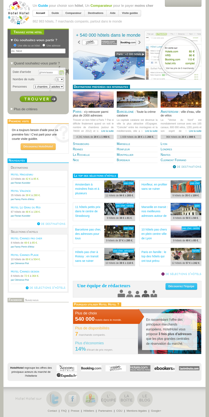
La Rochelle (81, 154)
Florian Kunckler (22, 183)
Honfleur (123, 149)
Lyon (164, 144)
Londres (166, 149)
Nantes (165, 154)
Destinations (95, 13)
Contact (52, 410)
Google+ (156, 410)
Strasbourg (81, 144)
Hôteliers (88, 410)
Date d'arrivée (22, 71)
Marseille (123, 144)
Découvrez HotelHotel (38, 146)
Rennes (78, 149)
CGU (119, 410)
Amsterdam (181, 113)
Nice (76, 160)
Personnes (20, 86)
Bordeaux (123, 160)
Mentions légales (137, 410)
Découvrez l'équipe (181, 286)
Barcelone (136, 113)
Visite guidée (130, 13)
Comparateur (101, 5)
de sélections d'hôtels (181, 274)
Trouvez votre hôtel (28, 32)
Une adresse (53, 45)
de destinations (187, 166)
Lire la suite (107, 131)
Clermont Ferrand (173, 160)
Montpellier (125, 154)
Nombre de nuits (23, 79)
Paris (90, 113)
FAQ (64, 410)
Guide (43, 5)
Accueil (40, 13)
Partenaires (105, 410)
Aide (112, 13)
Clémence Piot (21, 263)
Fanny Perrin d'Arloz (24, 199)
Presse (75, 410)
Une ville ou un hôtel (29, 45)
